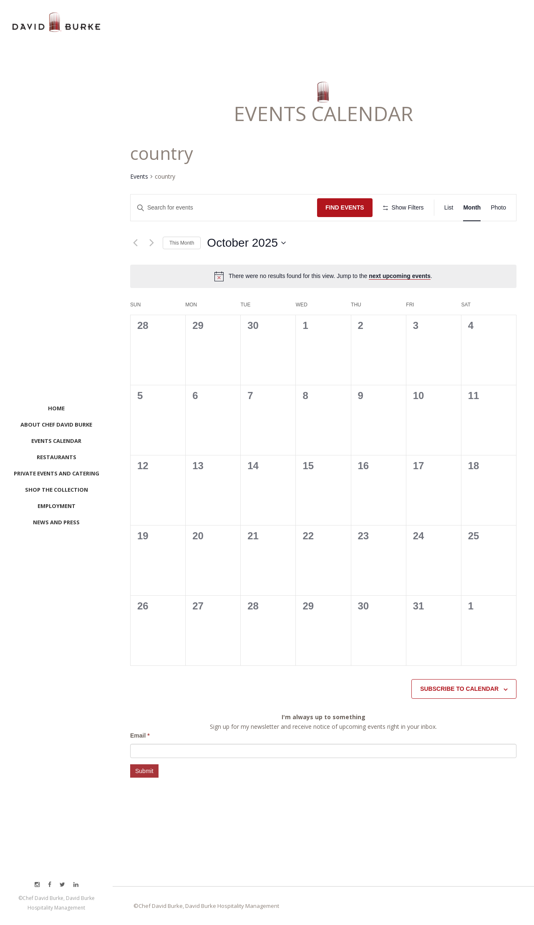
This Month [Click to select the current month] (181, 243)
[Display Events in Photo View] (498, 208)
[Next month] (151, 243)
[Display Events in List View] (448, 208)
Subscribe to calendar (459, 688)
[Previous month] (135, 243)
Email (140, 735)
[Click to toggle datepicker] (246, 243)
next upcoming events (400, 276)
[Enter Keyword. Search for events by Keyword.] (224, 208)
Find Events (344, 207)
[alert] (330, 276)
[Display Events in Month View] (472, 208)
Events (139, 176)
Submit (144, 771)
